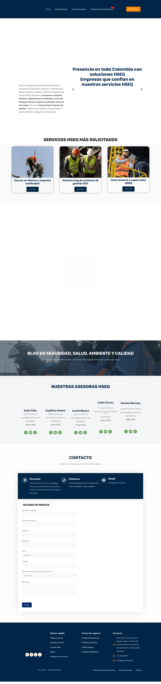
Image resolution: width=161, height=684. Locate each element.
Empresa (49, 545)
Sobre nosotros (56, 640)
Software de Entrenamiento (102, 9)
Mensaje (49, 590)
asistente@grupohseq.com (131, 413)
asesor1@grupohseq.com (30, 418)
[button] (133, 9)
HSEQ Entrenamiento (90, 640)
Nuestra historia (57, 645)
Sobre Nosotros (61, 9)
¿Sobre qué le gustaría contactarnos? (49, 576)
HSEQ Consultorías (89, 645)
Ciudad (49, 565)
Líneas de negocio (79, 9)
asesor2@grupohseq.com (55, 418)
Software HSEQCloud (90, 654)
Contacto (139, 673)
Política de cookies (125, 673)
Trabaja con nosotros (59, 659)
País (49, 555)
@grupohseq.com (110, 412)
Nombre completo (49, 513)
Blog (52, 654)
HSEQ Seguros (88, 649)
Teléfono (49, 534)
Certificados (55, 649)
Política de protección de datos (104, 673)
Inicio (48, 9)
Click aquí (32, 189)
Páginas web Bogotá (26, 679)
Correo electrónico (49, 524)
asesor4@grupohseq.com (80, 418)
